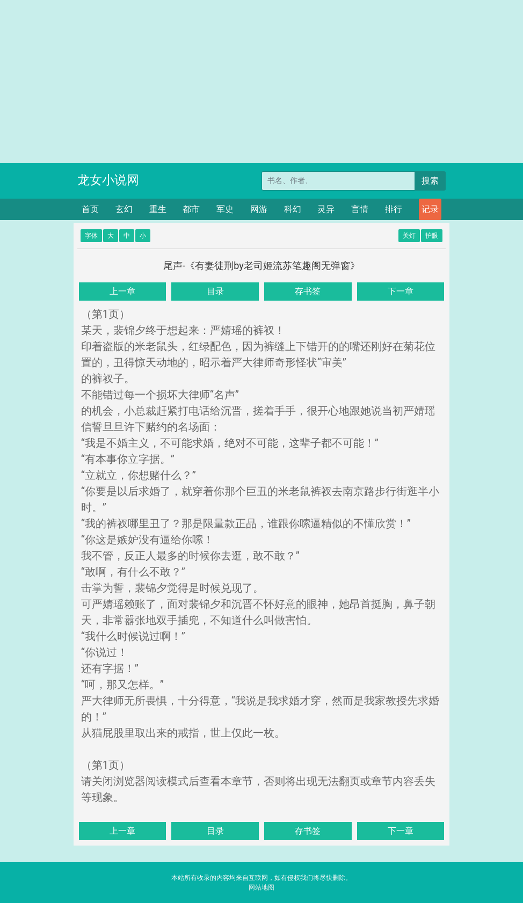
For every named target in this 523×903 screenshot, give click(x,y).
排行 (393, 209)
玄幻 (124, 209)
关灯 (409, 235)
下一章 (400, 291)
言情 (359, 209)
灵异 (326, 209)
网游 (258, 209)
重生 (157, 209)
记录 (430, 209)
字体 (91, 235)
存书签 (308, 291)
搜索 (430, 181)
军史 (225, 209)
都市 (191, 209)
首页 (90, 209)
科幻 (292, 209)
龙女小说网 (108, 180)
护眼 (431, 235)
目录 (215, 291)
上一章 (122, 291)
